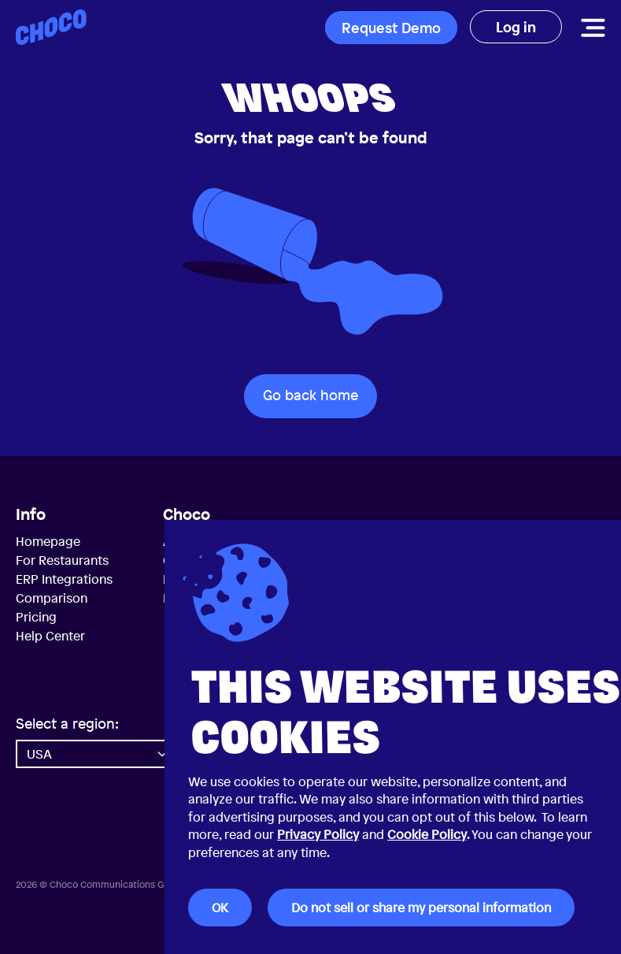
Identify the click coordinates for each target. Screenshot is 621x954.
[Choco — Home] (51, 27)
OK (220, 907)
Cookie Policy (427, 834)
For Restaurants (62, 560)
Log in (516, 26)
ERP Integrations (64, 579)
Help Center (50, 635)
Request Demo (391, 27)
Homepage (48, 541)
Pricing (36, 616)
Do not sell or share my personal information (421, 907)
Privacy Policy (318, 834)
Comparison (51, 598)
